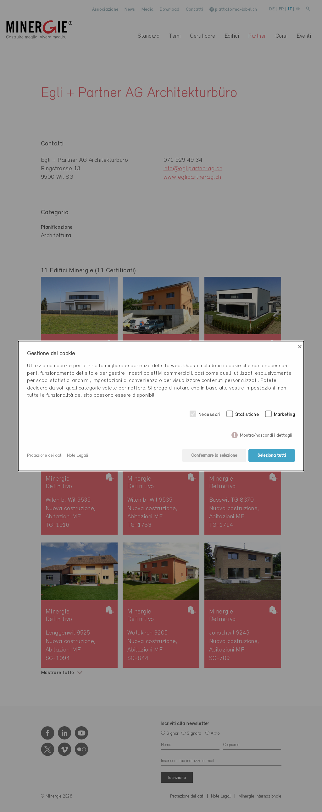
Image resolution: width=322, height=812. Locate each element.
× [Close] (300, 347)
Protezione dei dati (45, 455)
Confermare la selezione (214, 455)
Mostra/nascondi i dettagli (266, 434)
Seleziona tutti (272, 455)
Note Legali (77, 455)
